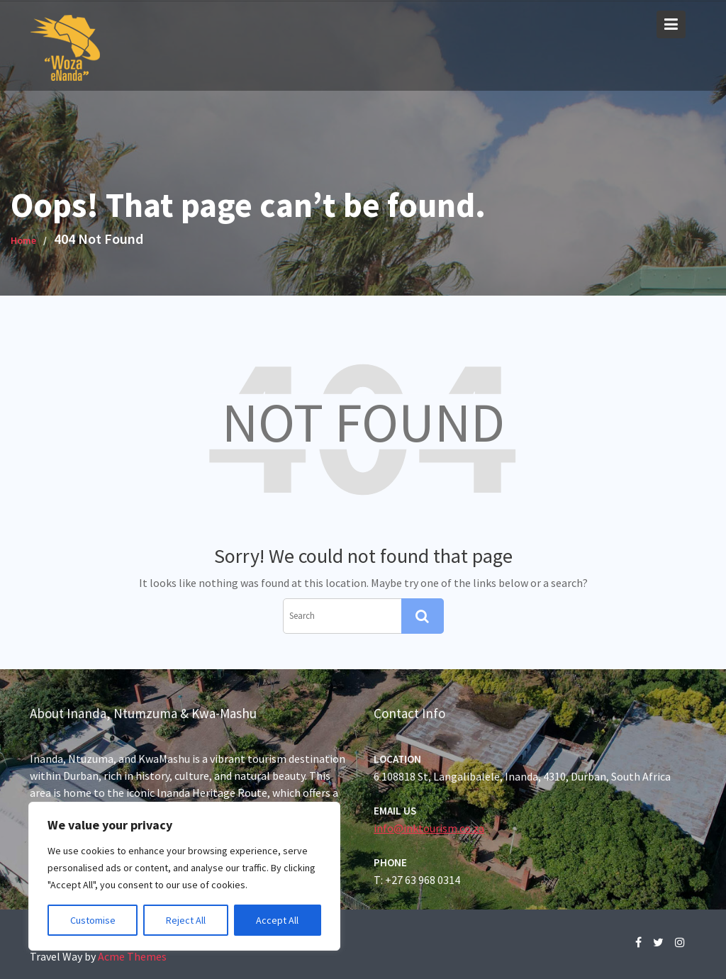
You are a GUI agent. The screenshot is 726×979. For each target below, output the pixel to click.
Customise (93, 920)
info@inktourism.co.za (430, 827)
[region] (184, 876)
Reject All (186, 920)
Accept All (277, 920)
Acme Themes (132, 956)
